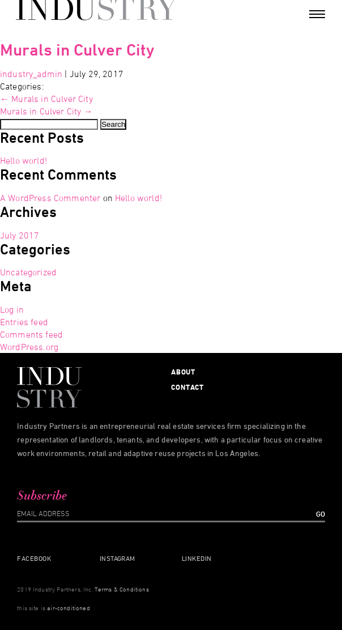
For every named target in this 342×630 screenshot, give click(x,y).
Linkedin (197, 558)
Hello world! (23, 160)
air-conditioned (68, 607)
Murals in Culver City (77, 49)
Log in (12, 309)
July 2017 (19, 235)
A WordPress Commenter (50, 198)
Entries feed (24, 322)
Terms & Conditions (122, 589)
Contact (187, 386)
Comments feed (31, 334)
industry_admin (31, 74)
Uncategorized (28, 272)
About (183, 371)
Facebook (34, 558)
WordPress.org (29, 347)
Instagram (117, 558)
